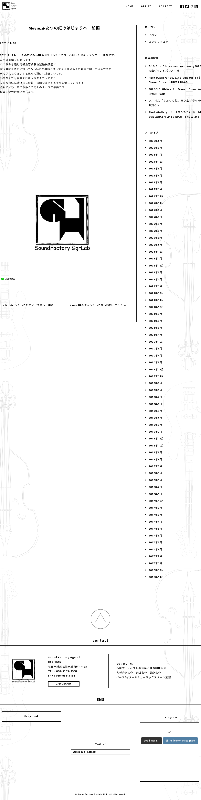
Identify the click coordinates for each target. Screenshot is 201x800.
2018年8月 (155, 452)
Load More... (151, 740)
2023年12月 (156, 252)
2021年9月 (155, 314)
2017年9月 (155, 508)
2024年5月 (155, 238)
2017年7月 (155, 522)
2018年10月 (156, 445)
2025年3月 (155, 182)
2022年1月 (155, 286)
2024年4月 (155, 245)
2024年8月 (155, 217)
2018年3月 (155, 480)
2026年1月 (155, 155)
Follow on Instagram (180, 740)
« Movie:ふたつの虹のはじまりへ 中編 (28, 305)
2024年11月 (156, 203)
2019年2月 (155, 432)
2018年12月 (156, 438)
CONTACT (165, 6)
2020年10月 (156, 342)
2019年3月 (155, 425)
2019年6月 (155, 404)
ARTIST (146, 6)
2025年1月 (155, 189)
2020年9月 (155, 348)
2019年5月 (155, 411)
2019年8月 (155, 390)
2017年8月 (155, 515)
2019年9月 (155, 383)
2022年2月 (155, 279)
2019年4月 (155, 418)
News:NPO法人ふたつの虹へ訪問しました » (97, 305)
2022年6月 (155, 272)
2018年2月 (155, 487)
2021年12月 (156, 293)
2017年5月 (155, 535)
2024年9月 (155, 210)
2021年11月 (156, 300)
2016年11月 (156, 577)
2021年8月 (155, 321)
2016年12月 (156, 570)
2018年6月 (155, 466)
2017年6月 (155, 529)
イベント (154, 35)
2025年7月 (155, 175)
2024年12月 (156, 196)
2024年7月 (155, 224)
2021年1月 (155, 335)
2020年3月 (155, 362)
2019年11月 (156, 376)
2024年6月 (155, 231)
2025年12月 (156, 162)
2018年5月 (155, 473)
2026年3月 (155, 148)
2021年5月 (155, 328)
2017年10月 (156, 501)
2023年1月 (155, 258)
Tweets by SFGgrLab (83, 752)
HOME (129, 6)
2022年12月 (156, 265)
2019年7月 (155, 397)
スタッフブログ (158, 42)
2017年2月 (155, 556)
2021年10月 (156, 307)
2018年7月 (155, 459)
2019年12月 (156, 369)
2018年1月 (155, 494)
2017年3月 (155, 549)
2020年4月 (155, 355)
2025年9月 (155, 168)
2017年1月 (155, 563)
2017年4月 (155, 542)
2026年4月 (155, 141)
